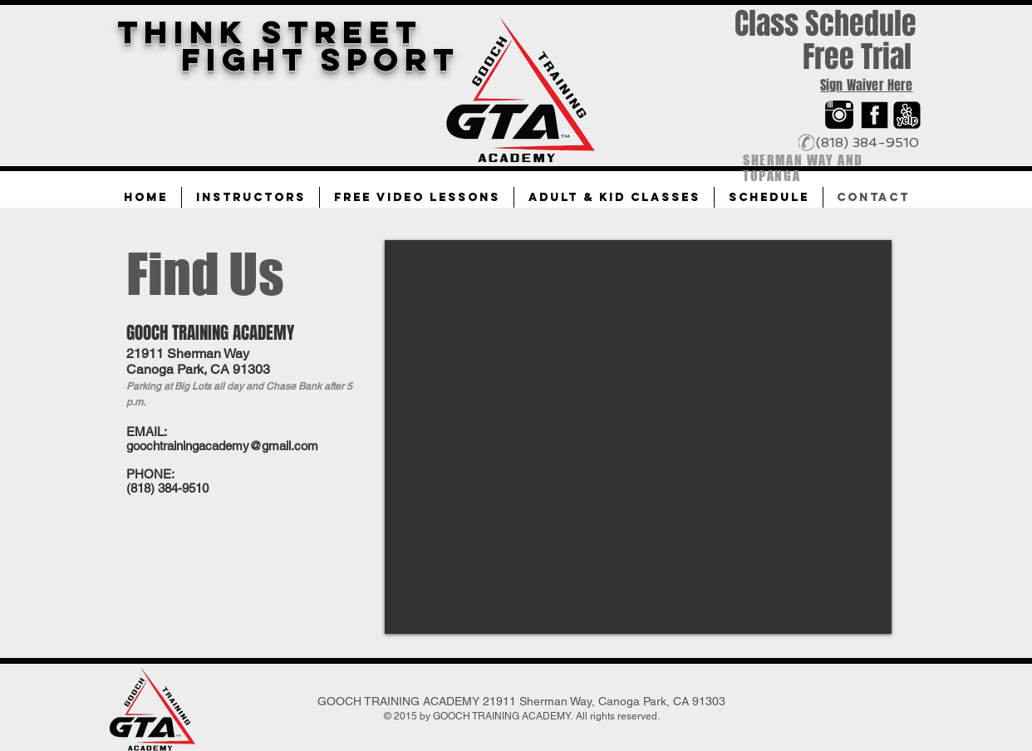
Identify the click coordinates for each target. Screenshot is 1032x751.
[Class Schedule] (826, 24)
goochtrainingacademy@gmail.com (222, 446)
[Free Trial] (857, 57)
